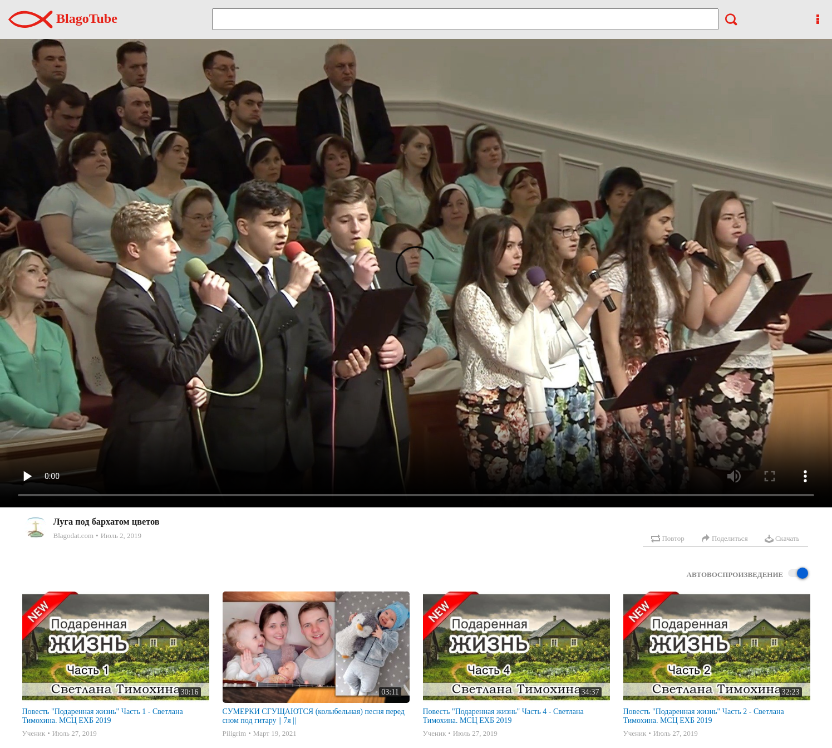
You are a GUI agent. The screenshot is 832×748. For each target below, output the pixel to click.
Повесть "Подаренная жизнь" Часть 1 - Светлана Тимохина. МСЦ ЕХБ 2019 (102, 716)
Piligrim (235, 733)
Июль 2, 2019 (121, 535)
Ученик (34, 733)
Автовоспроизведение (747, 574)
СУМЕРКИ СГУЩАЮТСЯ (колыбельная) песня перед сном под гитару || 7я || (314, 716)
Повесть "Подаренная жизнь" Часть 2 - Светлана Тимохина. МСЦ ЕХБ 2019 (703, 716)
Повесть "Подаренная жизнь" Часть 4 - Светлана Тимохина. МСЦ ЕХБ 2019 (503, 716)
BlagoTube (62, 18)
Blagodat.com (73, 535)
